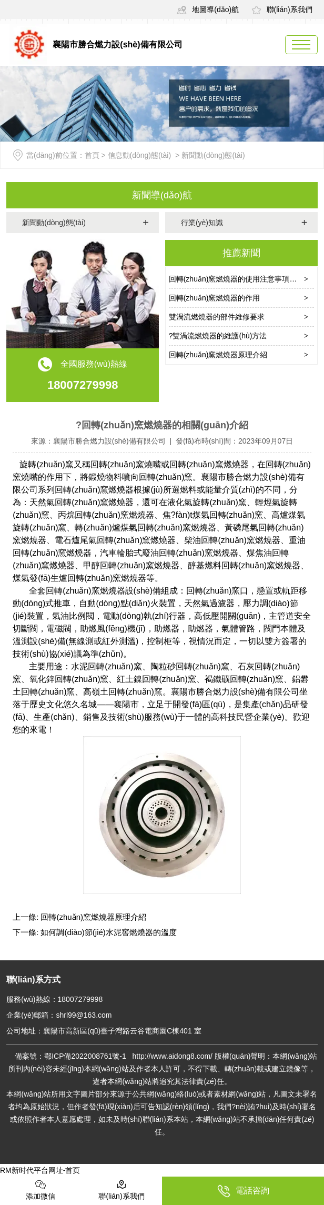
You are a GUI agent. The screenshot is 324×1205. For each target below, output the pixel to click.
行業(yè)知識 (202, 222)
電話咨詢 (243, 1191)
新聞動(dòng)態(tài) (54, 222)
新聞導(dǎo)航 (162, 195)
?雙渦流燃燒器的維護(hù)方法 (218, 336)
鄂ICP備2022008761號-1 (85, 1056)
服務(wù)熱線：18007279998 (54, 999)
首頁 (92, 155)
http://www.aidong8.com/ (173, 1056)
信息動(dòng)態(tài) (139, 155)
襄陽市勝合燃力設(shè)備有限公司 (109, 441)
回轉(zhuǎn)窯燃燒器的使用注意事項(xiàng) (240, 279)
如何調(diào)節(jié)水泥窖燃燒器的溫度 (107, 932)
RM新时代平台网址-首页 (40, 1170)
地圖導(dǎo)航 (208, 9)
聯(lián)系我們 (281, 9)
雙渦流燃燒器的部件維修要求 (217, 317)
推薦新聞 (241, 253)
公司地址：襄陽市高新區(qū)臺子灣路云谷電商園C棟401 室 (103, 1031)
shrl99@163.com (84, 1015)
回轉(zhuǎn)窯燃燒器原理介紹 (218, 354)
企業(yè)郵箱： (31, 1015)
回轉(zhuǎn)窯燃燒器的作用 (214, 298)
